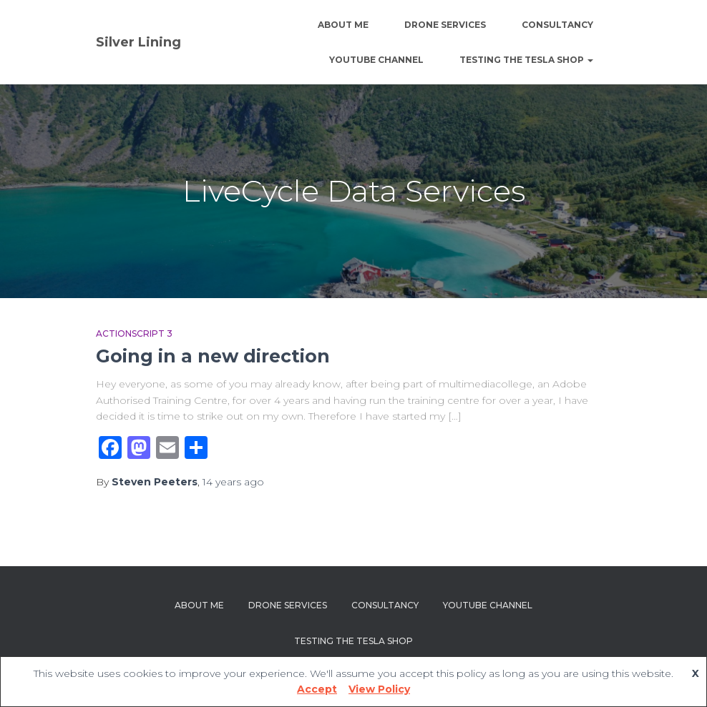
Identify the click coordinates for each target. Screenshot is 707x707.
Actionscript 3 (134, 333)
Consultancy (557, 24)
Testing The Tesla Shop (526, 59)
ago (233, 481)
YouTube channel (376, 59)
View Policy (379, 689)
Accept (317, 689)
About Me (343, 24)
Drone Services (445, 24)
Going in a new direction (213, 356)
